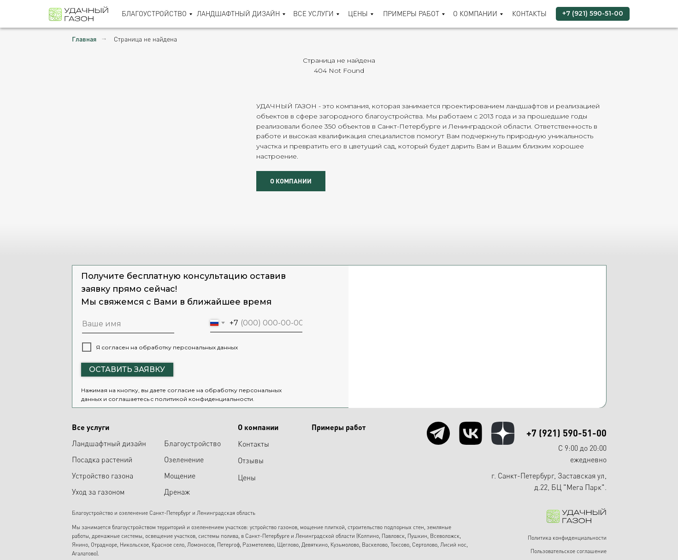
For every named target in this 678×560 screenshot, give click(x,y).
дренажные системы (117, 535)
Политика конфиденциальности (567, 537)
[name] (128, 324)
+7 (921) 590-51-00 (566, 432)
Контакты (529, 13)
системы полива (218, 535)
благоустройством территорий (148, 527)
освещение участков (170, 535)
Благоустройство (154, 13)
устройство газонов (273, 527)
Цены (358, 13)
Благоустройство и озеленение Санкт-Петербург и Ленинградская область (163, 512)
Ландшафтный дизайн (238, 13)
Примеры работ (411, 13)
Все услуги (313, 13)
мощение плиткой (322, 527)
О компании (475, 13)
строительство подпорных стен (386, 527)
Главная (84, 39)
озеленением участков (219, 527)
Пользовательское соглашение (569, 551)
